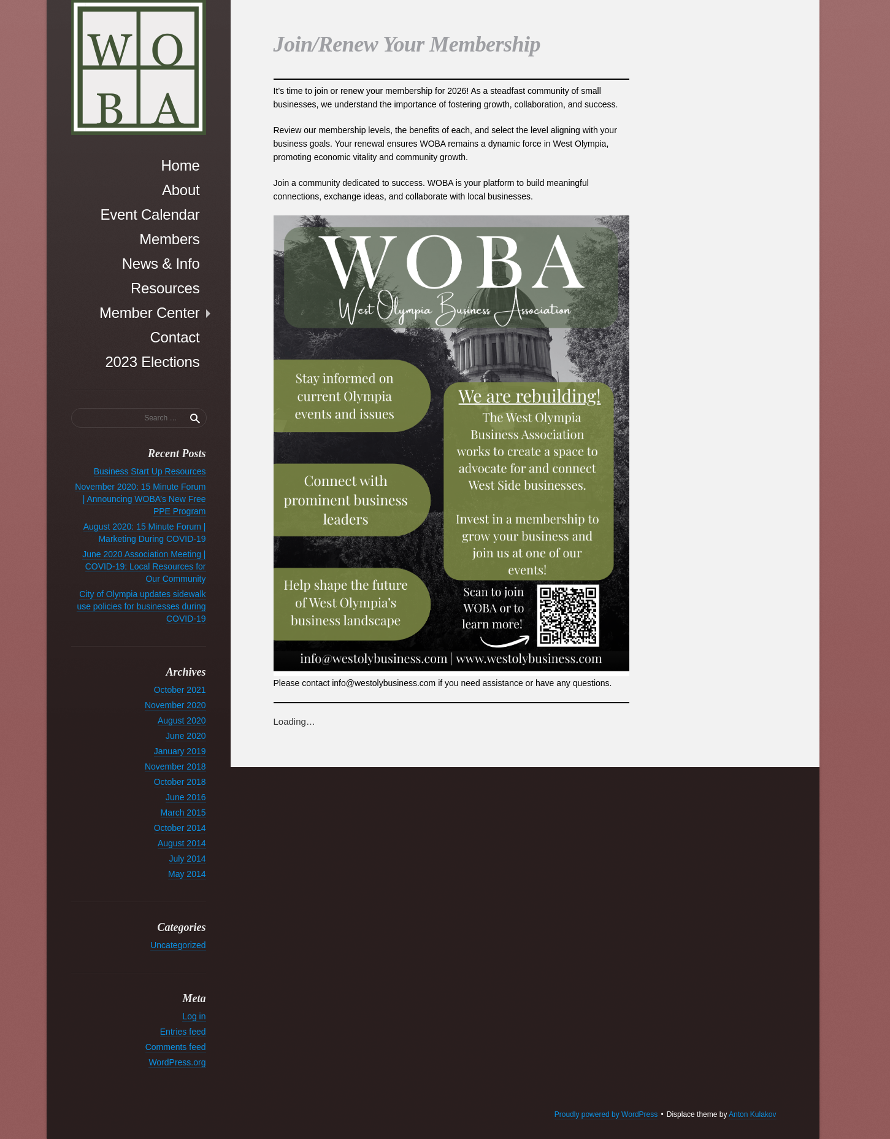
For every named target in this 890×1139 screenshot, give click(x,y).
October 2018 (180, 782)
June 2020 (185, 736)
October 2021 (180, 690)
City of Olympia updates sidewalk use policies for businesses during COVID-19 (141, 606)
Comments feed (175, 1047)
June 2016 (185, 797)
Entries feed (183, 1032)
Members (169, 239)
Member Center (149, 312)
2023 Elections (152, 361)
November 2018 (175, 766)
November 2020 (175, 705)
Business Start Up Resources (150, 471)
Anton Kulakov (752, 1114)
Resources (165, 288)
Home (180, 165)
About (181, 190)
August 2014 (182, 843)
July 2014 (187, 858)
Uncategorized (177, 945)
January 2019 (180, 751)
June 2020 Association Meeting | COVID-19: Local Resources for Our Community (143, 566)
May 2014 (186, 874)
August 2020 (182, 720)
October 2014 (180, 828)
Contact (174, 337)
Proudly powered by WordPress (606, 1114)
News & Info (161, 263)
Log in (193, 1016)
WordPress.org (176, 1062)
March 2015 (183, 812)
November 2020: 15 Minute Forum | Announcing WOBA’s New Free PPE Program (140, 499)
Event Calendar (149, 214)
